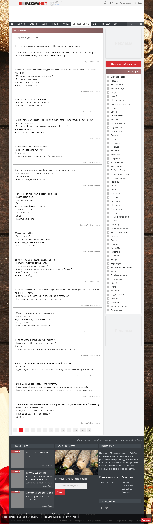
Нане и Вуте (116, 131)
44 (76, 430)
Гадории (115, 244)
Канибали (116, 150)
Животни (115, 251)
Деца (113, 92)
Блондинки (116, 302)
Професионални (119, 275)
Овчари (114, 111)
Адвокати (115, 247)
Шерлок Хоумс (118, 100)
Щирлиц (115, 224)
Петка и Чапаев (118, 177)
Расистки (115, 193)
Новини (56, 23)
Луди (113, 139)
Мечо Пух (115, 154)
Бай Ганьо (116, 201)
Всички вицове (118, 76)
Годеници (115, 181)
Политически (117, 310)
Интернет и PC (118, 162)
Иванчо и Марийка (120, 216)
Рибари (114, 135)
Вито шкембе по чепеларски (71, 478)
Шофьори (115, 205)
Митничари (116, 166)
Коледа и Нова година (122, 267)
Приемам (146, 520)
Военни (114, 240)
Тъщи (113, 271)
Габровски (116, 158)
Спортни (115, 185)
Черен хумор (117, 263)
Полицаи (115, 255)
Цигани (114, 197)
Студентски (116, 127)
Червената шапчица (120, 104)
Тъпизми (115, 290)
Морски (114, 80)
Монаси (114, 119)
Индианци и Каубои (120, 174)
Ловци (114, 107)
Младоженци (117, 88)
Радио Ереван (117, 294)
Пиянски (115, 220)
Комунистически (119, 306)
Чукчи (114, 286)
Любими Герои (118, 170)
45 (83, 430)
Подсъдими (116, 146)
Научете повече (72, 516)
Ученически (117, 115)
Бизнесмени (117, 84)
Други (114, 212)
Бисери (114, 298)
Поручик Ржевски (119, 228)
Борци (114, 259)
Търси (60, 492)
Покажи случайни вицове (123, 64)
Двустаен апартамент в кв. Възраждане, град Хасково (39, 496)
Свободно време (81, 23)
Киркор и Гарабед (119, 232)
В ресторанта (117, 209)
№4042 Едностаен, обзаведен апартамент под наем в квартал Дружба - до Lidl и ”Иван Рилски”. (39, 479)
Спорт (114, 189)
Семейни (115, 96)
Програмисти (117, 279)
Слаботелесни (118, 123)
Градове (106, 23)
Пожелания (116, 142)
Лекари (114, 236)
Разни (114, 282)
